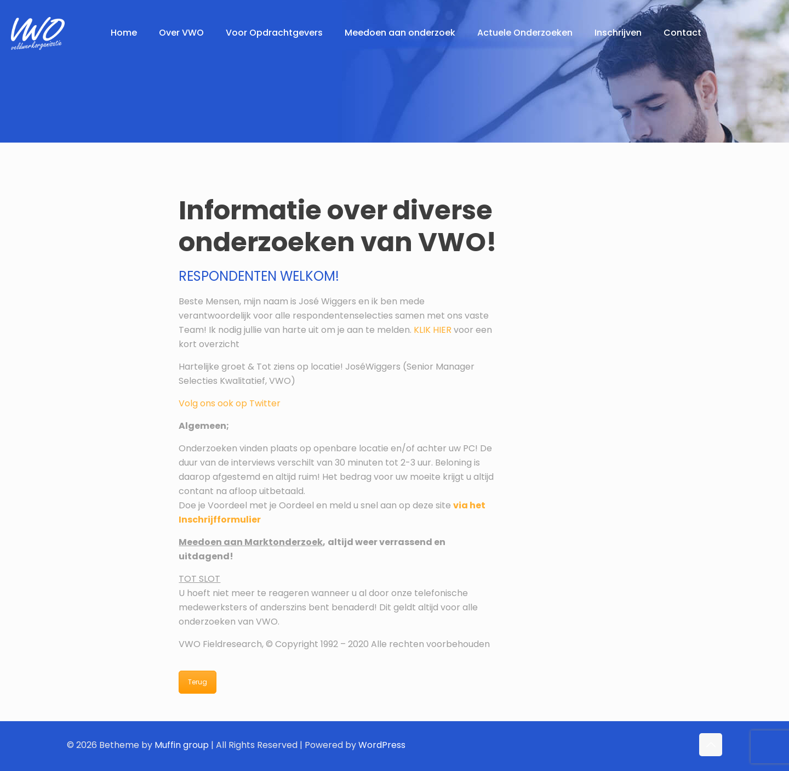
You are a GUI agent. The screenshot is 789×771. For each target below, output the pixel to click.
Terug (197, 682)
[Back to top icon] (710, 744)
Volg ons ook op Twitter (230, 403)
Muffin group (182, 745)
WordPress (381, 745)
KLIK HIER (432, 330)
